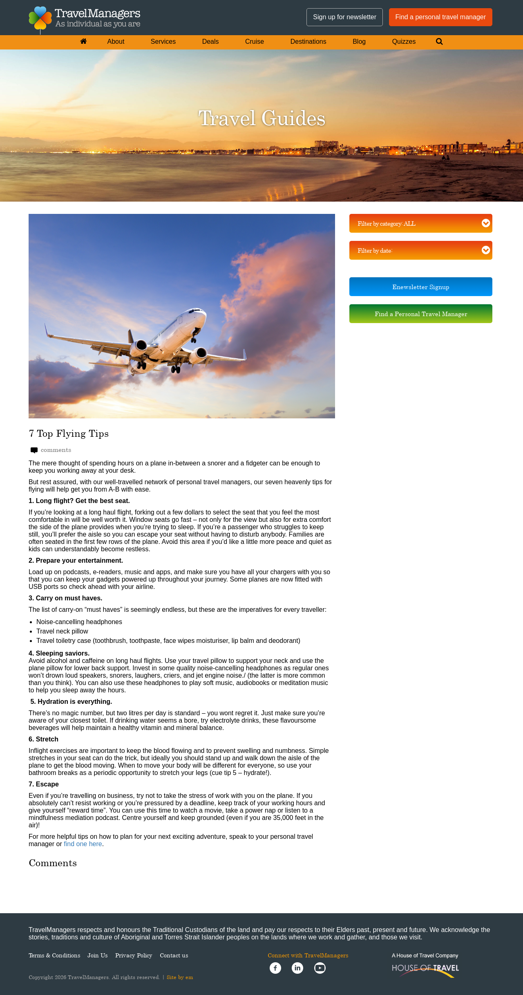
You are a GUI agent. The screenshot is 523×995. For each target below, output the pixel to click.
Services (163, 41)
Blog (359, 41)
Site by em (180, 977)
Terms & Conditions (54, 955)
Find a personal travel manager (441, 16)
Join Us (97, 955)
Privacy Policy (133, 955)
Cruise (254, 41)
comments (51, 450)
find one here (83, 843)
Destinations (308, 41)
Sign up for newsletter (344, 16)
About (116, 41)
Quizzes (404, 41)
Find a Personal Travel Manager (421, 313)
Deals (210, 41)
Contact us (174, 955)
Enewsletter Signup (420, 286)
